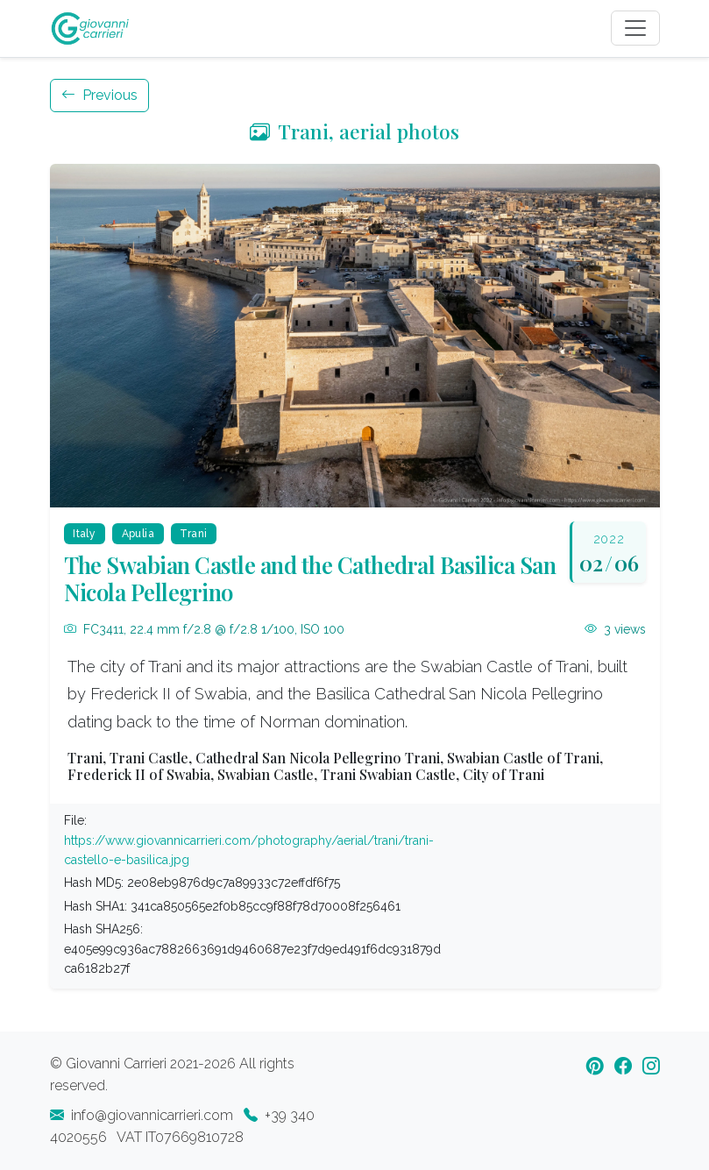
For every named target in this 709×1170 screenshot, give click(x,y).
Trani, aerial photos (354, 131)
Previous (99, 95)
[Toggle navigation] (635, 28)
